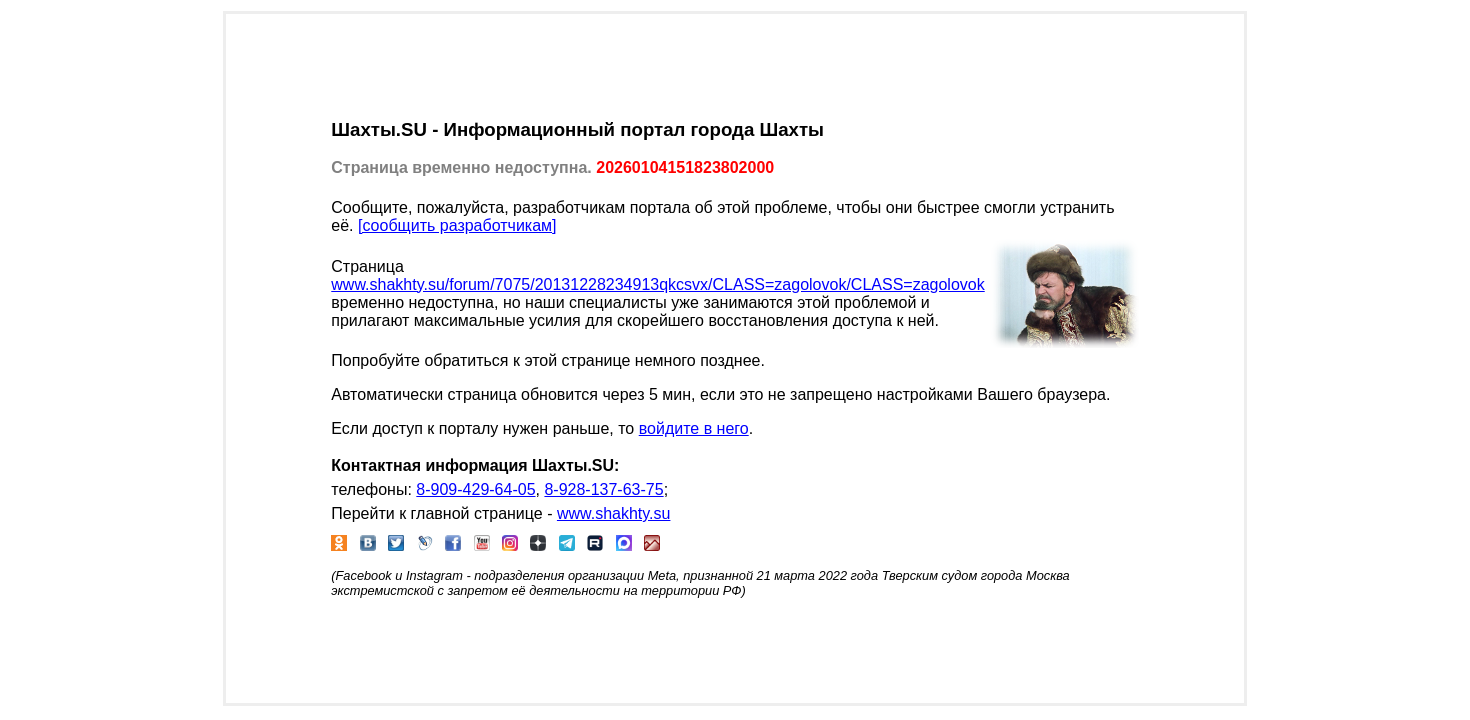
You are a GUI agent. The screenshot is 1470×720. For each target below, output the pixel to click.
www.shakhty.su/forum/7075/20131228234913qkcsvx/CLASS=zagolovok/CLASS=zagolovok (657, 284)
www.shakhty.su (614, 513)
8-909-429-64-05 (475, 489)
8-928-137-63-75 (603, 489)
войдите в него (694, 428)
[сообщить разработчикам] (457, 225)
